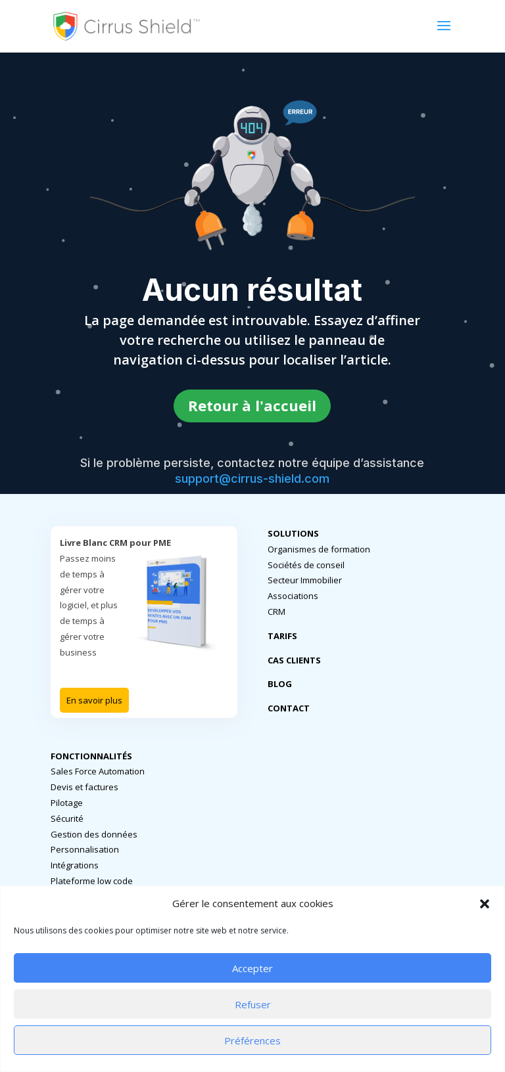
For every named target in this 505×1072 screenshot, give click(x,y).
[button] (484, 903)
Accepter (252, 968)
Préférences (252, 1040)
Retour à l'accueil (252, 405)
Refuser (253, 1004)
